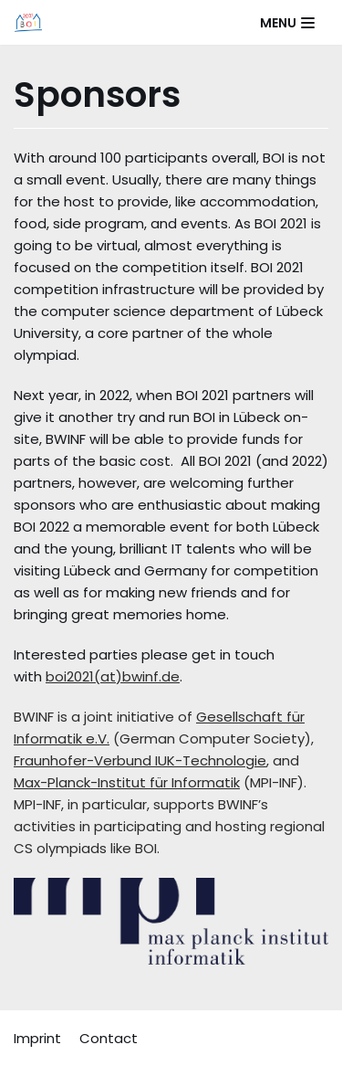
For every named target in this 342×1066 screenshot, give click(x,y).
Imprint (37, 1038)
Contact (108, 1038)
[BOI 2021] (28, 22)
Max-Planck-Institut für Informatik (127, 782)
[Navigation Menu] (287, 22)
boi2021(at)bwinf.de (113, 676)
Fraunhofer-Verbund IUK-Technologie (140, 760)
